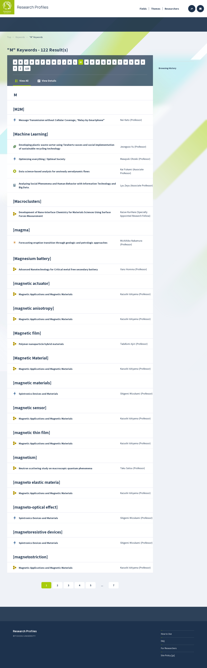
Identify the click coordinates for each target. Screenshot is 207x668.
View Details (47, 80)
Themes (155, 8)
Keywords (20, 37)
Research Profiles (25, 631)
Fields (143, 8)
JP (192, 8)
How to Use (166, 633)
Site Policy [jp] (168, 655)
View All (21, 80)
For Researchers (169, 648)
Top (9, 37)
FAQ (163, 641)
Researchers (172, 8)
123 (27, 68)
